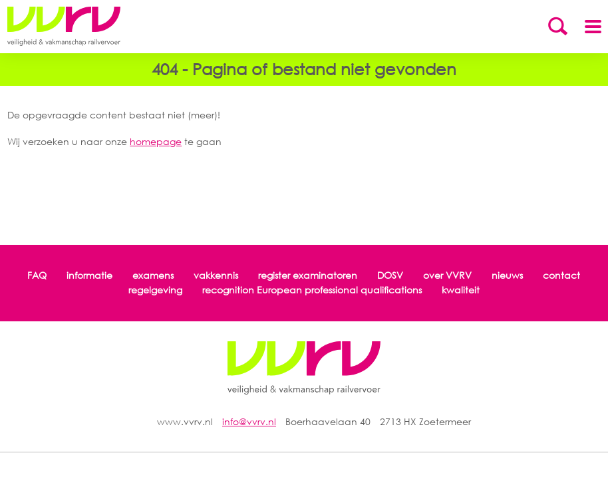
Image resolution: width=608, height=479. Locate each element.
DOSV (390, 275)
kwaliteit (461, 289)
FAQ (37, 275)
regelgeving (155, 289)
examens (153, 275)
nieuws (507, 275)
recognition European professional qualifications (312, 289)
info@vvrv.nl (249, 421)
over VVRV (447, 275)
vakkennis (216, 275)
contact (561, 275)
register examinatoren (307, 275)
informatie (89, 275)
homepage (156, 141)
